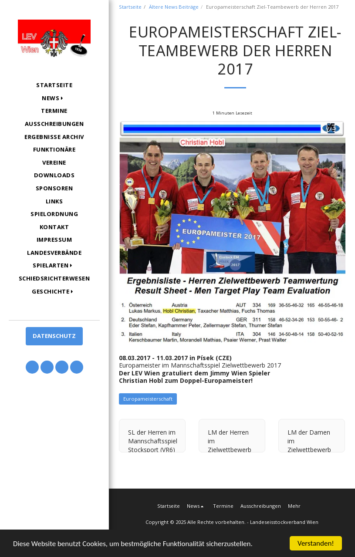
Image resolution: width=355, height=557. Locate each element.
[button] (54, 98)
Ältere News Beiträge (174, 6)
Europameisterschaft (147, 398)
